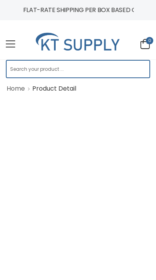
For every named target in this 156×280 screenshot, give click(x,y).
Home (16, 88)
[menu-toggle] (10, 44)
